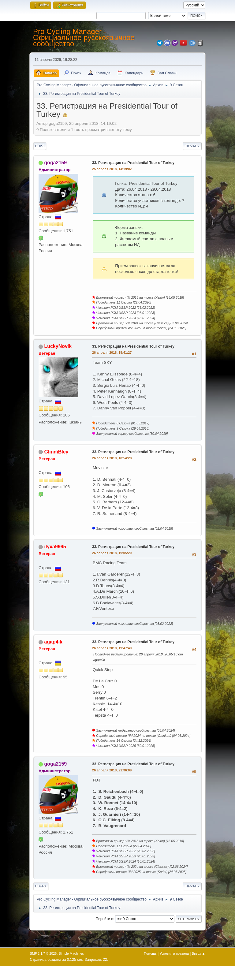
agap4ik (53, 641)
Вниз (39, 146)
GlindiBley (56, 451)
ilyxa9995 (55, 546)
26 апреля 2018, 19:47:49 (112, 648)
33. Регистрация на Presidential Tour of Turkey (133, 163)
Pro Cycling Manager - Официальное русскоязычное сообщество (84, 37)
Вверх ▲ (198, 953)
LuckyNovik (58, 346)
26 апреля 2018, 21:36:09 (112, 770)
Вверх (41, 886)
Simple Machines (71, 953)
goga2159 (55, 162)
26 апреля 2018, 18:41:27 (112, 352)
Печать (192, 146)
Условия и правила (174, 953)
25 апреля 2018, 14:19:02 (112, 169)
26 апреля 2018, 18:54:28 (112, 458)
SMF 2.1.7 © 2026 (43, 953)
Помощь (150, 953)
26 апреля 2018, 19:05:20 (112, 553)
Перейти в (104, 919)
